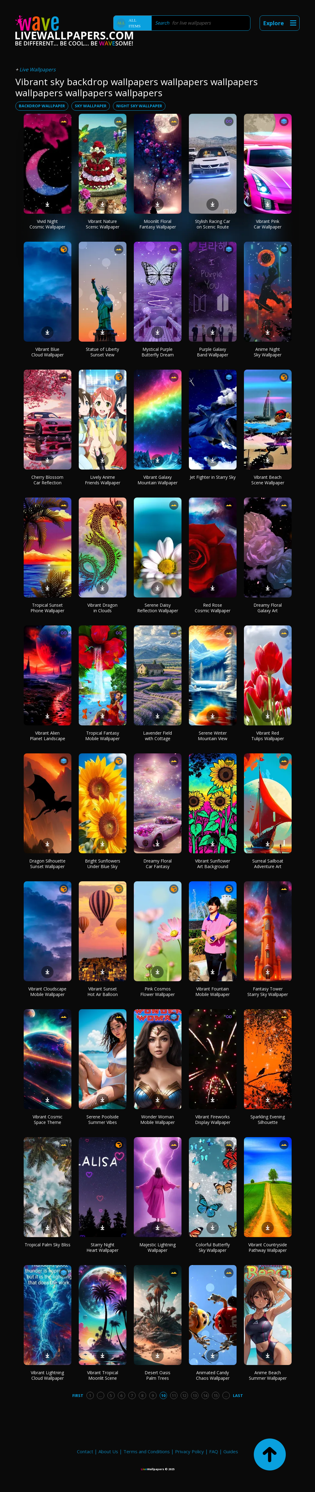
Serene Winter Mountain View (212, 735)
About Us (108, 1451)
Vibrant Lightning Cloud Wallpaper (47, 1375)
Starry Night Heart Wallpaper (102, 1247)
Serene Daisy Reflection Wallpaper (157, 607)
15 (215, 1395)
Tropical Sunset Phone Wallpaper (47, 607)
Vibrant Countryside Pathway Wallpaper (267, 1247)
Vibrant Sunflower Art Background (212, 863)
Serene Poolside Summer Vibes (102, 1119)
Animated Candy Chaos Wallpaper (212, 1375)
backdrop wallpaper (42, 106)
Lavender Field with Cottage (157, 735)
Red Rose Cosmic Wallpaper (212, 607)
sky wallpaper (90, 106)
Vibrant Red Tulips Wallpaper (267, 735)
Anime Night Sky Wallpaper (267, 352)
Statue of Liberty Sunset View (102, 352)
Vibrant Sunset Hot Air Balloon (102, 991)
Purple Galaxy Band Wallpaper (212, 352)
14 (205, 1395)
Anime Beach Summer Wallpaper (268, 1375)
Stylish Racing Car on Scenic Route (212, 224)
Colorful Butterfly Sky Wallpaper (213, 1247)
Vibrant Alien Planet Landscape (47, 735)
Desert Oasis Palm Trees (157, 1375)
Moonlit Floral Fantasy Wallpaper (157, 224)
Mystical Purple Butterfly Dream (158, 352)
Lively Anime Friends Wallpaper (102, 480)
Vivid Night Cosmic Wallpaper (47, 224)
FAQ (213, 1451)
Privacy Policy (189, 1451)
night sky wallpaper (139, 106)
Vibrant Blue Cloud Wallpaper (47, 352)
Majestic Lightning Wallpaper (157, 1247)
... (100, 1395)
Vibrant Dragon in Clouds (102, 607)
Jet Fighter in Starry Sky (213, 477)
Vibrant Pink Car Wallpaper (267, 224)
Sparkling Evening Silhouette (267, 1119)
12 (184, 1395)
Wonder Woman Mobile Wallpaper (157, 1119)
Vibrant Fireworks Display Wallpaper (212, 1119)
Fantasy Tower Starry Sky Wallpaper (267, 991)
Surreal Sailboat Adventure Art (267, 863)
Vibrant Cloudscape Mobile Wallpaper (47, 991)
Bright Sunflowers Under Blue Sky (102, 863)
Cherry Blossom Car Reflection (47, 480)
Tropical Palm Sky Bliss (47, 1245)
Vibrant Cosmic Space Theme (47, 1119)
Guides (230, 1451)
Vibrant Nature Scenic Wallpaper (102, 224)
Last (238, 1395)
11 (174, 1395)
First (77, 1395)
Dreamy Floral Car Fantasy (157, 863)
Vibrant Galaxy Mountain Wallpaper (157, 480)
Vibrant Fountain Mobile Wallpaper (212, 991)
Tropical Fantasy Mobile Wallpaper (102, 735)
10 (163, 1395)
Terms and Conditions (146, 1451)
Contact (85, 1451)
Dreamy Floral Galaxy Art (267, 607)
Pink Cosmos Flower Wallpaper (157, 991)
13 (195, 1395)
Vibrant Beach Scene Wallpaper (267, 480)
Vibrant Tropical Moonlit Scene (102, 1375)
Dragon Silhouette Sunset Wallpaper (47, 863)
